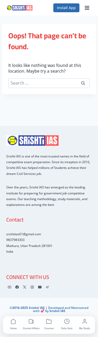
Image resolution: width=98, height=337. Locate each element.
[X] (24, 287)
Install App (66, 7)
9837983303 (15, 240)
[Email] (40, 287)
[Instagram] (32, 287)
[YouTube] (9, 287)
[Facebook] (17, 287)
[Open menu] (87, 8)
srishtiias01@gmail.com (23, 234)
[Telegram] (47, 287)
